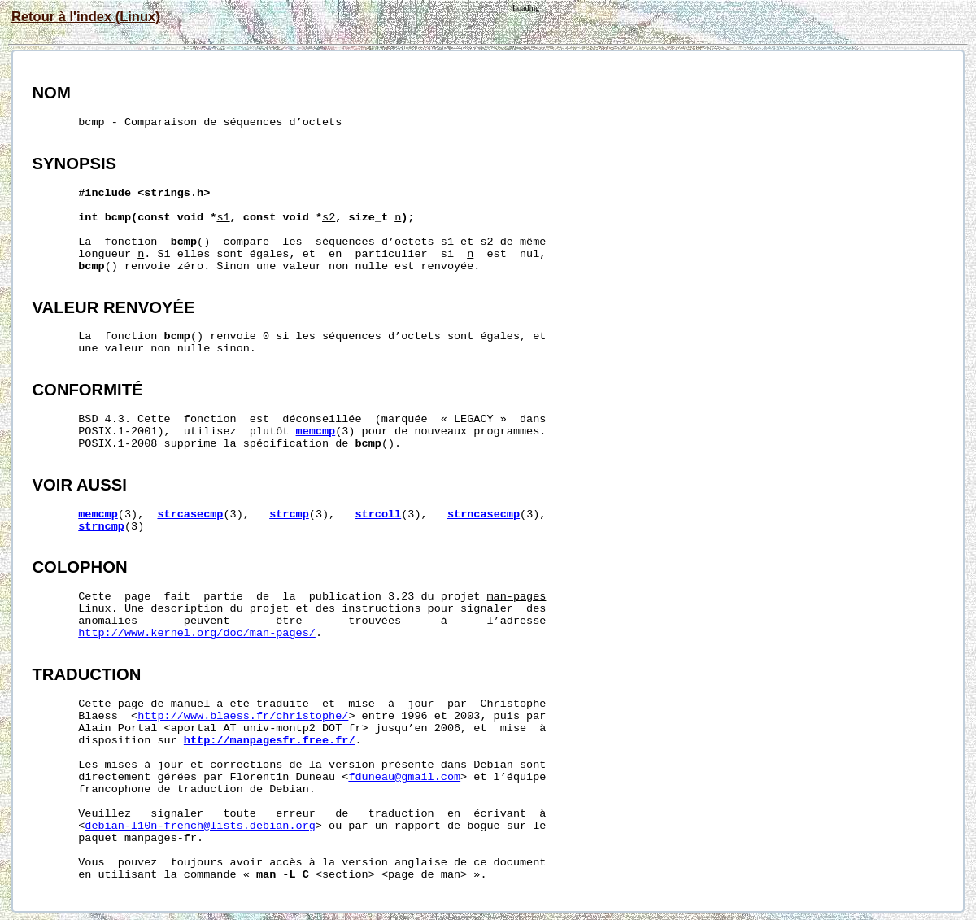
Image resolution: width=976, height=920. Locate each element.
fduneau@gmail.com (404, 777)
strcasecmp (190, 514)
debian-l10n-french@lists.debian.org (200, 826)
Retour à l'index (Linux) (85, 16)
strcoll (378, 514)
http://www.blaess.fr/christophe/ (242, 716)
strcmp (289, 514)
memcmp (316, 431)
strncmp (101, 527)
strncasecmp (483, 514)
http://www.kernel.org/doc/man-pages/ (197, 633)
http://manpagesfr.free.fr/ (269, 741)
